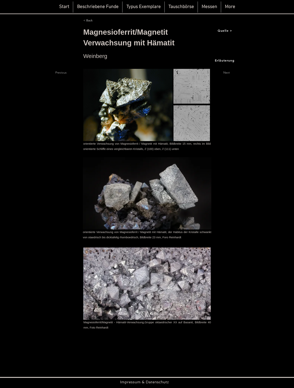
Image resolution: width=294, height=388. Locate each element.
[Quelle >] (225, 30)
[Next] (226, 72)
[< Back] (95, 20)
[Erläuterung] (225, 60)
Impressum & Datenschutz (144, 382)
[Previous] (67, 72)
